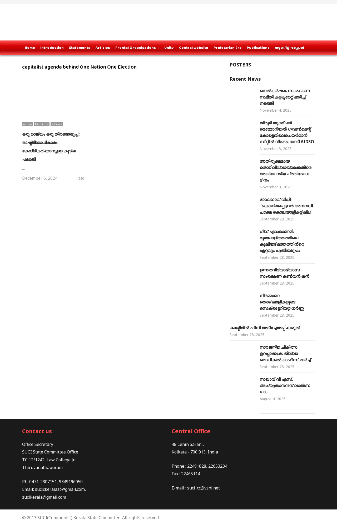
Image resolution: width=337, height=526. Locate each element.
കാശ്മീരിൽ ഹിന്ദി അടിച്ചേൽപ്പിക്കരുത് (264, 328)
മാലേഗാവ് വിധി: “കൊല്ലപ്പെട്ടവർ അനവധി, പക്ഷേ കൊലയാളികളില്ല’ (287, 206)
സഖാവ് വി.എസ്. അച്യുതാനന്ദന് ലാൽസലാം (285, 385)
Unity (169, 47)
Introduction (52, 47)
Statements (79, 47)
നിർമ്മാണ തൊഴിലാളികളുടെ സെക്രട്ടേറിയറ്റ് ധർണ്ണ (282, 302)
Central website (193, 47)
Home (30, 47)
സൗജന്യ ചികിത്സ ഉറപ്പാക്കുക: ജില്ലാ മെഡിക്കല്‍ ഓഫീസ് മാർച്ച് (285, 353)
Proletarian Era (227, 47)
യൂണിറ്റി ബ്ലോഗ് (289, 47)
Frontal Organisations (135, 47)
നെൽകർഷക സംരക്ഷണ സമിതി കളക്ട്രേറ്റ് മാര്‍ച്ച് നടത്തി (285, 97)
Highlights (41, 124)
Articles (103, 47)
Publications (258, 47)
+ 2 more (57, 124)
